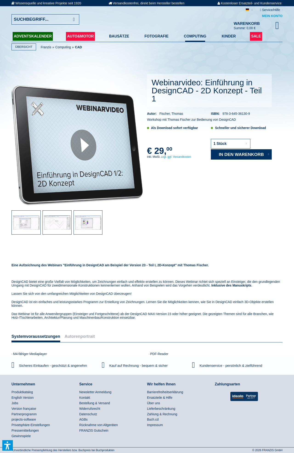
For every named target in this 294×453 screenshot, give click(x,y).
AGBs (83, 419)
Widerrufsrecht (89, 408)
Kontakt (84, 397)
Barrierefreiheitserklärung (165, 392)
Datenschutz (88, 414)
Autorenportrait (80, 336)
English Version (22, 397)
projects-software (23, 419)
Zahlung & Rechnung (162, 414)
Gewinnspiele (21, 436)
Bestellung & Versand (94, 403)
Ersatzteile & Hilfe (159, 397)
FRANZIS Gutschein (93, 430)
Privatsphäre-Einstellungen (30, 425)
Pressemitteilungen (25, 430)
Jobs (14, 403)
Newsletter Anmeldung (95, 392)
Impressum (155, 425)
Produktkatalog (22, 392)
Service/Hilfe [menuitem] (270, 10)
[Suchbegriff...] (45, 19)
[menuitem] (44, 392)
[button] (7, 445)
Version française (23, 408)
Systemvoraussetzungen (35, 336)
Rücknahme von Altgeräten (98, 425)
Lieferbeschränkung (161, 408)
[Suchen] (74, 19)
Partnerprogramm (24, 414)
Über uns (153, 403)
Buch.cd (153, 419)
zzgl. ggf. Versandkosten (176, 156)
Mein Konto (272, 16)
